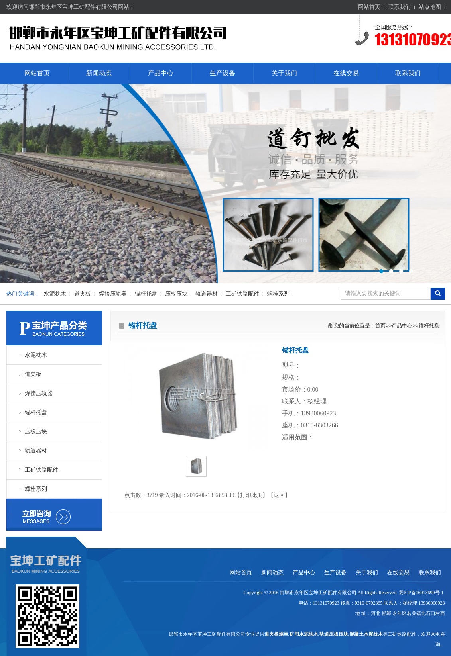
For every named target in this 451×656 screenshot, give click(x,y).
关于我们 (284, 73)
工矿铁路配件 (242, 294)
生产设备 (222, 73)
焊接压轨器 (113, 294)
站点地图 (430, 7)
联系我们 (399, 7)
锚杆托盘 (146, 294)
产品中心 (160, 73)
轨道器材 (206, 294)
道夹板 (82, 294)
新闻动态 (99, 73)
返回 (279, 495)
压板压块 (176, 294)
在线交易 (346, 73)
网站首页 (369, 7)
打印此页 (251, 495)
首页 (380, 326)
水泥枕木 (55, 294)
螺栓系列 (278, 294)
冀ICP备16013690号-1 (422, 592)
